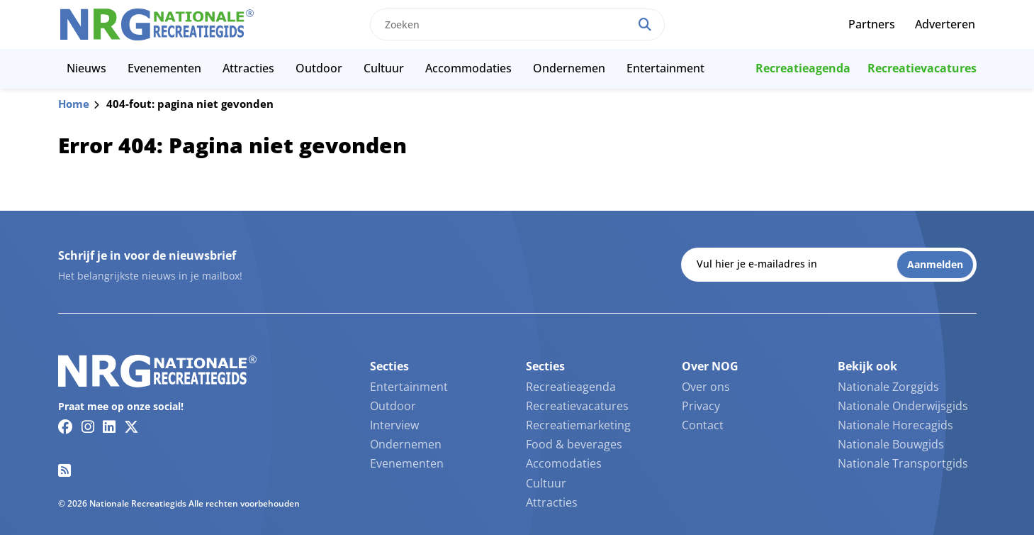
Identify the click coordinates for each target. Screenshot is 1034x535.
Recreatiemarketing (578, 425)
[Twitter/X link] (131, 426)
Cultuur (384, 68)
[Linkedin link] (109, 426)
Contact (703, 425)
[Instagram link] (88, 426)
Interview (394, 425)
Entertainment (665, 68)
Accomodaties (564, 463)
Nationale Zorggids (888, 387)
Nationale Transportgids (903, 463)
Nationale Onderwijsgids (903, 406)
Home (73, 103)
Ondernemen (569, 68)
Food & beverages (574, 444)
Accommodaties (468, 68)
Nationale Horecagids (895, 425)
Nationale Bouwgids (891, 444)
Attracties (248, 68)
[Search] (645, 24)
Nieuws (86, 68)
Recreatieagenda (802, 68)
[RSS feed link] (64, 470)
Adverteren (945, 24)
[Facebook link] (65, 426)
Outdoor (319, 68)
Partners (871, 24)
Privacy (701, 406)
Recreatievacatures (922, 68)
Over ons (706, 387)
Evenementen (164, 68)
